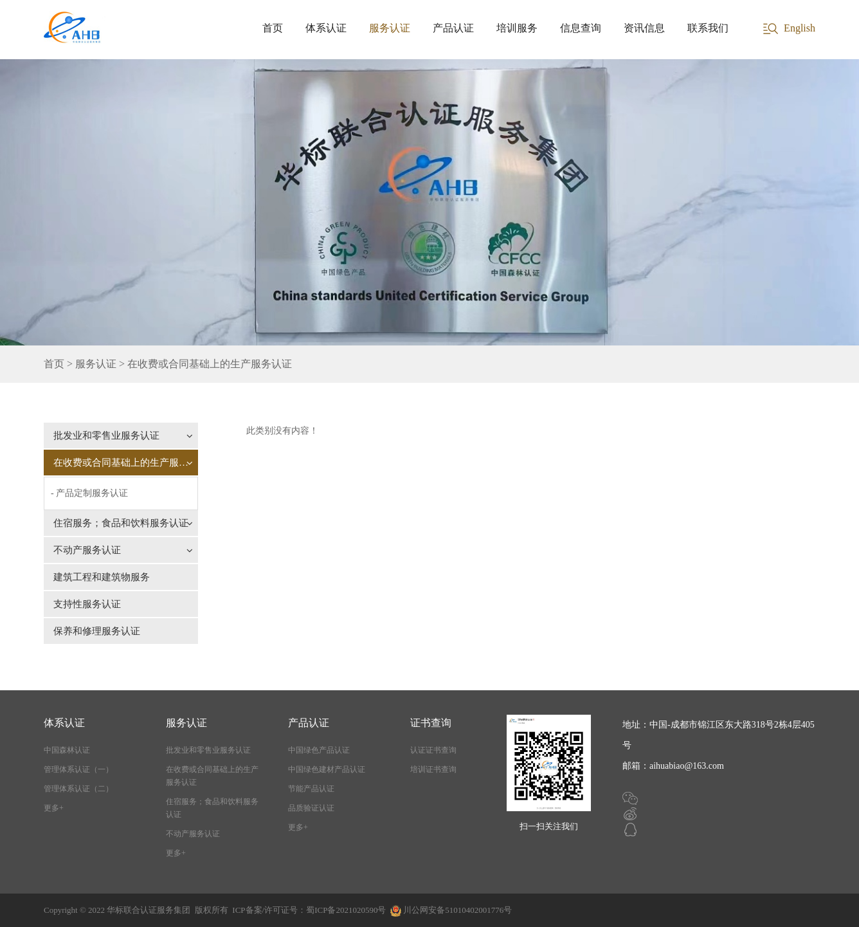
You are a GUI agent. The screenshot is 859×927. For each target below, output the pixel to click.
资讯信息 (644, 28)
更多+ (54, 807)
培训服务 (517, 28)
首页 (272, 28)
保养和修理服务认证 (96, 631)
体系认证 (326, 28)
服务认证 (389, 28)
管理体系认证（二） (78, 788)
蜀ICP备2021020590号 (346, 910)
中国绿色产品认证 (319, 750)
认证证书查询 (433, 750)
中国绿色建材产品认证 (326, 769)
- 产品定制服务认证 (89, 493)
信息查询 (580, 28)
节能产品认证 (311, 788)
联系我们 (707, 28)
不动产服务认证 (123, 550)
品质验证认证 (311, 807)
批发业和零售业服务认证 (123, 435)
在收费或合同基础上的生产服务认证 (125, 462)
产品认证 (453, 28)
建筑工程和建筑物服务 (101, 577)
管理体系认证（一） (78, 769)
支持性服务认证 (87, 604)
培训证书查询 (433, 769)
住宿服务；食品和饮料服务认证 (123, 523)
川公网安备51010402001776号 (457, 910)
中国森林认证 (67, 750)
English (799, 28)
